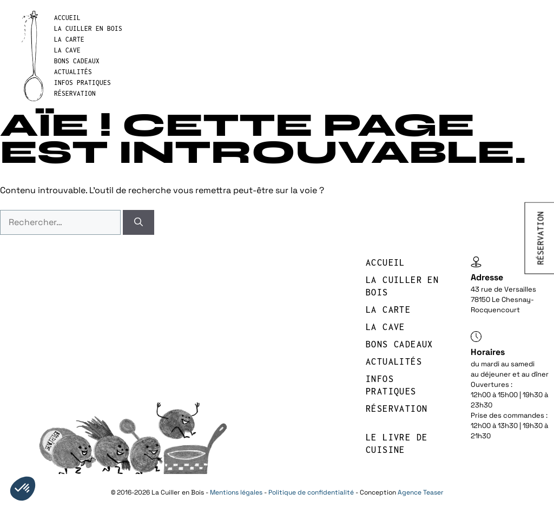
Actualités (73, 71)
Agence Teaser (421, 492)
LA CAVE (67, 50)
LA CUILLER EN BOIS (88, 28)
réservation (75, 93)
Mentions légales (236, 492)
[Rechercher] (138, 222)
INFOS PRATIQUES (82, 82)
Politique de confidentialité (311, 492)
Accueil (67, 17)
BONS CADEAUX (77, 60)
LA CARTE (69, 39)
